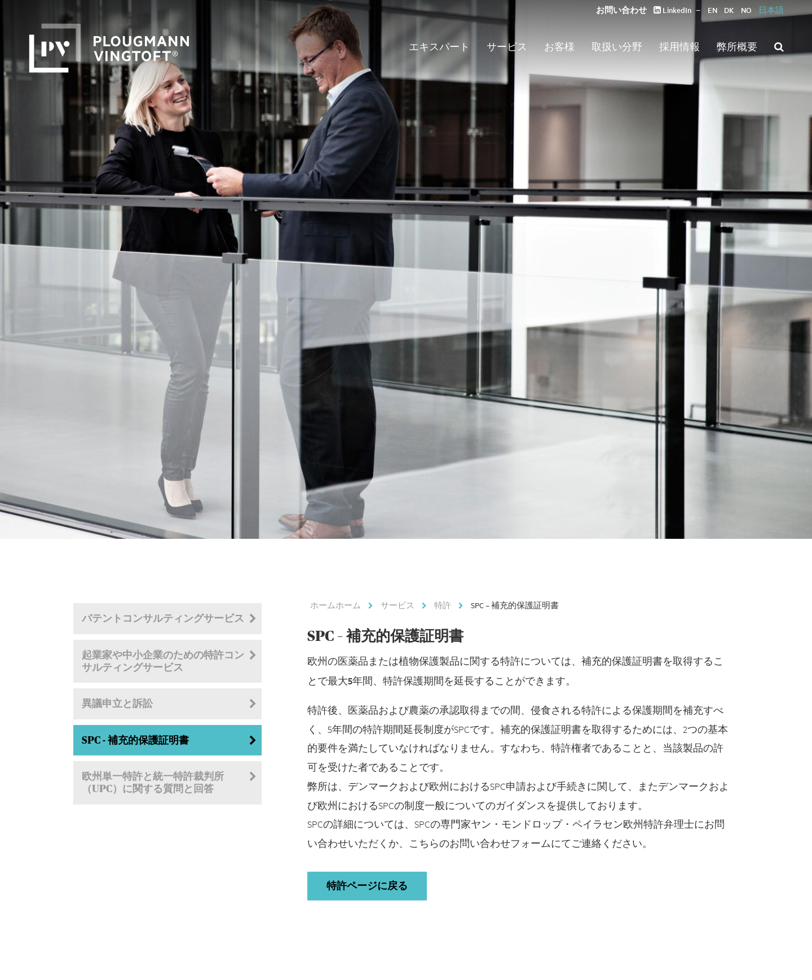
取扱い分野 (617, 46)
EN (712, 10)
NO (746, 10)
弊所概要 (737, 46)
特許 (442, 605)
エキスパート (439, 46)
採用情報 (679, 46)
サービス (507, 46)
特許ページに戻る (367, 885)
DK (729, 10)
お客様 (559, 46)
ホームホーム (335, 605)
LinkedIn (672, 10)
